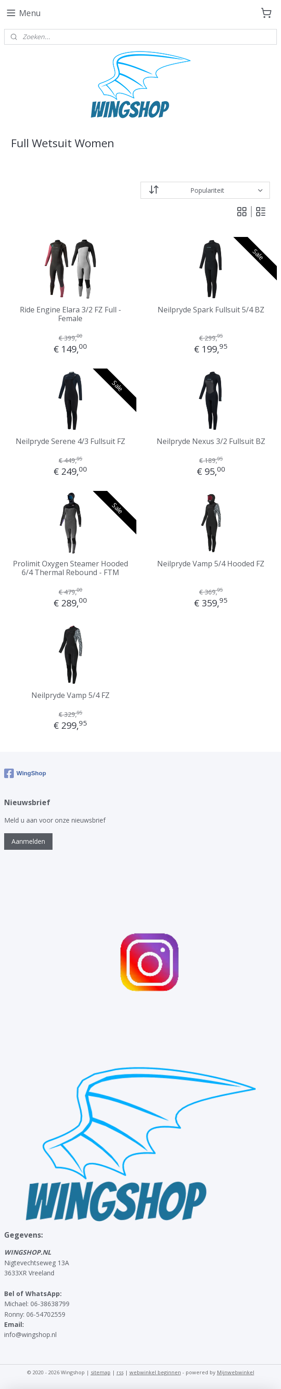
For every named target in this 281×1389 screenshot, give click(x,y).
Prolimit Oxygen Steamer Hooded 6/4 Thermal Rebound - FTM (70, 568)
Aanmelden (28, 841)
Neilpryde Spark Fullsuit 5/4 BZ (211, 309)
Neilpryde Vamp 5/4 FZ (70, 695)
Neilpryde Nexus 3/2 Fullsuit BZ (211, 441)
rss (120, 1372)
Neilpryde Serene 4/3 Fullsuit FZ (70, 441)
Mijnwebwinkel (235, 1372)
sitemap (101, 1372)
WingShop (25, 773)
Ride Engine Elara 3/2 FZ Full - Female (70, 314)
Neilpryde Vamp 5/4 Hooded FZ (210, 563)
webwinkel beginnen (155, 1372)
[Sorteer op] (205, 190)
